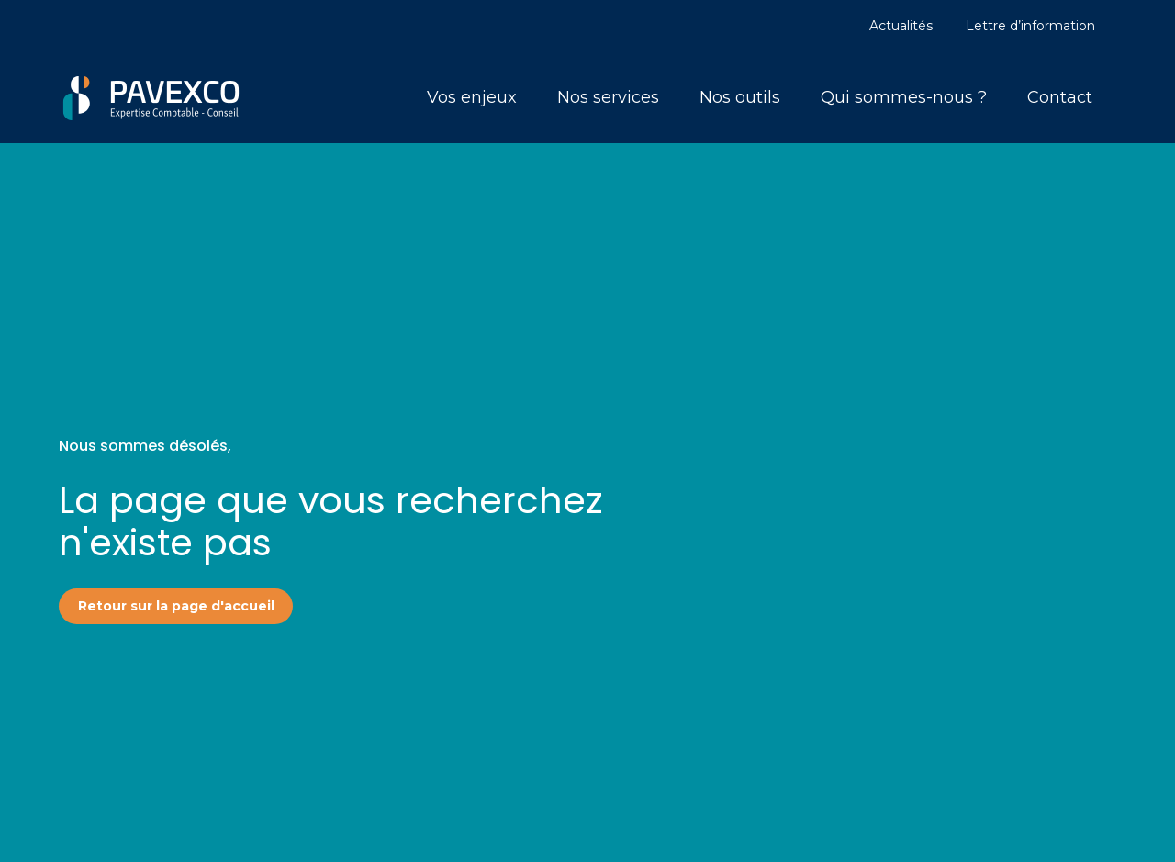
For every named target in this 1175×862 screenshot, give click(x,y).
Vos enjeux (472, 97)
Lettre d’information (1030, 25)
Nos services (608, 97)
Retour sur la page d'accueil (176, 606)
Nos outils (739, 97)
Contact (1059, 97)
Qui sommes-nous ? (904, 97)
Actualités (901, 25)
